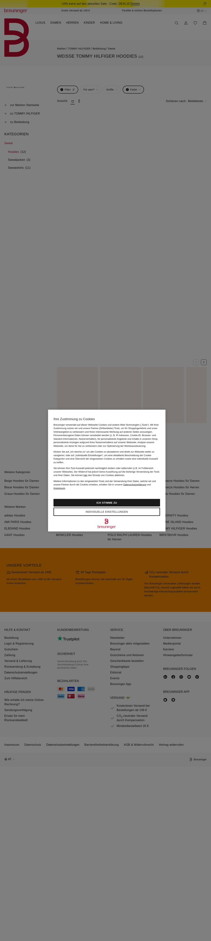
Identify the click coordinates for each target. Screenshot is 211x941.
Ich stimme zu (106, 502)
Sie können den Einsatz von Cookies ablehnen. (98, 475)
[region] (106, 470)
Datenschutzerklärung (134, 484)
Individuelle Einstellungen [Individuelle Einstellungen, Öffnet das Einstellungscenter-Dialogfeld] (107, 511)
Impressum (59, 488)
